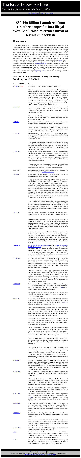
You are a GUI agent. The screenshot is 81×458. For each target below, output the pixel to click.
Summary (31, 397)
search (42, 13)
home (29, 13)
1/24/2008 (16, 133)
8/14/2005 (16, 299)
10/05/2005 (17, 284)
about (33, 13)
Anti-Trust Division (48, 172)
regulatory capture (40, 71)
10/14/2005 (17, 258)
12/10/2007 (17, 151)
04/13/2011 (17, 86)
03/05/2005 (17, 393)
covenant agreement (40, 63)
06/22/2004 (17, 413)
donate (46, 13)
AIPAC (65, 302)
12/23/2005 (17, 174)
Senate (60, 60)
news (37, 13)
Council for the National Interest (40, 245)
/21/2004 (17, 403)
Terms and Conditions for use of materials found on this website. (40, 454)
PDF (61, 287)
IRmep (51, 13)
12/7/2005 (16, 212)
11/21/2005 (17, 245)
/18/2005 (17, 371)
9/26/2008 (16, 107)
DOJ (66, 60)
